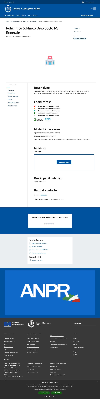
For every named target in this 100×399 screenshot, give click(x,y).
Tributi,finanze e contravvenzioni (59, 339)
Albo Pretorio (53, 366)
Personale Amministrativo (11, 352)
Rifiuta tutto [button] (56, 392)
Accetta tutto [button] (44, 393)
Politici (6, 350)
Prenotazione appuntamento (34, 364)
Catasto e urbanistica (32, 350)
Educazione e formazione (57, 336)
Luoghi (24, 21)
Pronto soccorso (33, 21)
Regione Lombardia (9, 2)
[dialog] (50, 389)
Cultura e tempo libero (33, 341)
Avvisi (75, 344)
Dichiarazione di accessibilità (57, 375)
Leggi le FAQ (30, 369)
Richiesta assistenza (32, 372)
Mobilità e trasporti (32, 352)
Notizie (75, 338)
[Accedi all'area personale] (88, 2)
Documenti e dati (8, 355)
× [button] (98, 382)
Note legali (53, 372)
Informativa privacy (55, 369)
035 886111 (44, 195)
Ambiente (52, 341)
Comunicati (76, 341)
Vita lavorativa (31, 344)
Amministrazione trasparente (58, 364)
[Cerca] (94, 9)
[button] (50, 396)
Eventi (75, 355)
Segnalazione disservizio (33, 366)
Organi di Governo (9, 338)
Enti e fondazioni (8, 347)
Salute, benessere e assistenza (58, 344)
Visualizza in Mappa (64, 162)
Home (7, 21)
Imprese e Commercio (33, 347)
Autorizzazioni (54, 347)
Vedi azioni (77, 32)
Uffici (5, 344)
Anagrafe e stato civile (33, 338)
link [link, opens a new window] (65, 389)
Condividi (77, 29)
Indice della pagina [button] (12, 85)
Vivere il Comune (16, 21)
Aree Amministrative (9, 341)
